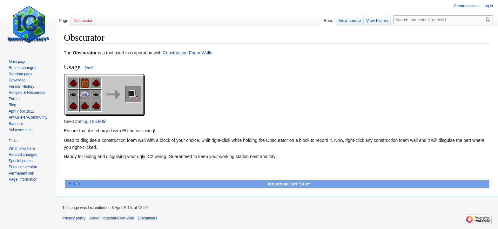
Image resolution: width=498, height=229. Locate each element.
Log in (487, 6)
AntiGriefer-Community (28, 117)
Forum (14, 99)
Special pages (20, 161)
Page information (23, 179)
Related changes (23, 154)
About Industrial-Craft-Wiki (111, 218)
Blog (12, 105)
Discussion (83, 20)
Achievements (20, 130)
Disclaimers (147, 218)
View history (377, 20)
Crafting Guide (87, 121)
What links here (22, 148)
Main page (17, 61)
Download (17, 80)
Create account (467, 6)
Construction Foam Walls (187, 52)
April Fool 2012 (21, 111)
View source (350, 20)
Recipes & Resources (27, 92)
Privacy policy (73, 218)
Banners (16, 123)
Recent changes (22, 68)
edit (89, 68)
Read (328, 20)
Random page (20, 74)
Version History (21, 86)
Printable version (23, 167)
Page (63, 20)
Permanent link (21, 173)
